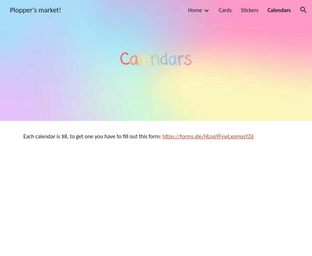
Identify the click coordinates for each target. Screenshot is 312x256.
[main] (156, 61)
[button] (303, 9)
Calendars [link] (279, 10)
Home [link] (195, 10)
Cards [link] (225, 10)
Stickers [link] (249, 10)
